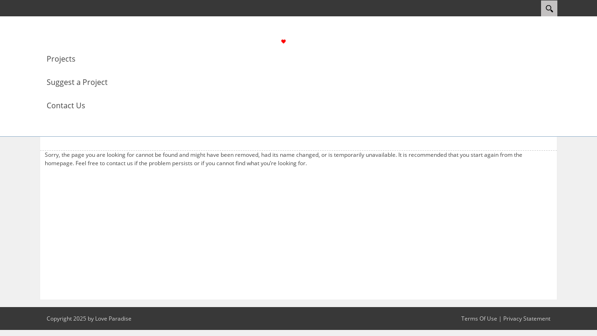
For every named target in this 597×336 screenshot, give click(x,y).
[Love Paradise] (302, 40)
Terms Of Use (479, 318)
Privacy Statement (526, 318)
